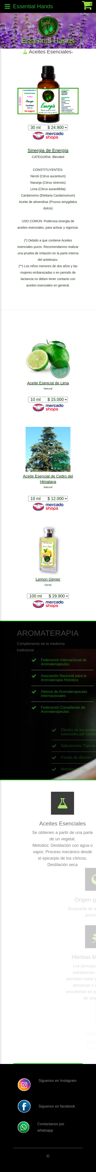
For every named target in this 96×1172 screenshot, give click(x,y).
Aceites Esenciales (50, 52)
